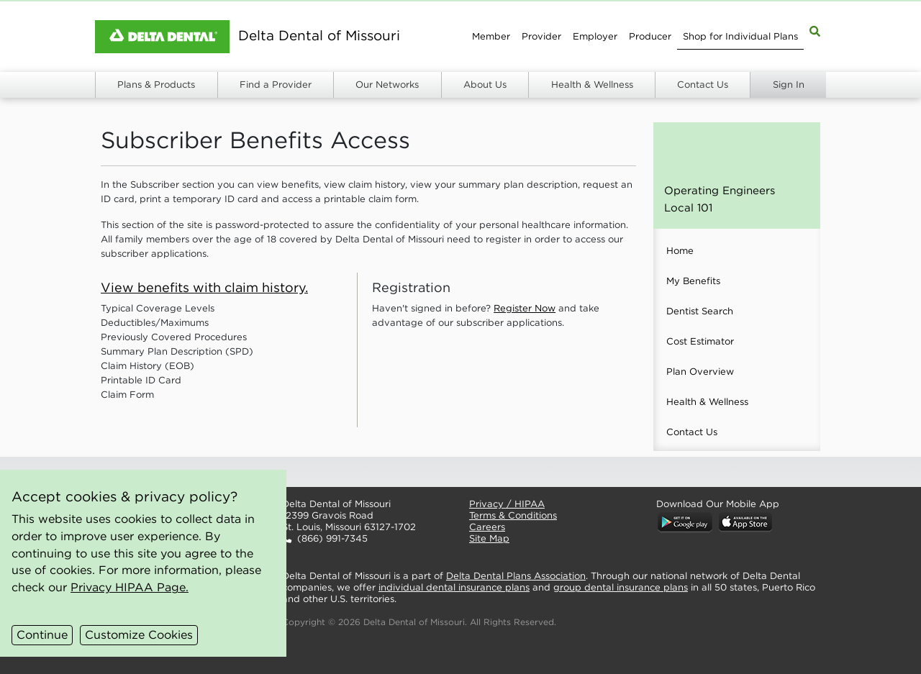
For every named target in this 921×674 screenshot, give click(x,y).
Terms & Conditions (513, 515)
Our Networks (387, 84)
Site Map (489, 538)
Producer (650, 36)
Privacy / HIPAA (507, 504)
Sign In (788, 84)
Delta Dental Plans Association (516, 576)
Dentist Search (699, 311)
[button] (364, 471)
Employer (595, 36)
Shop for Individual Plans (740, 36)
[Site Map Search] (815, 30)
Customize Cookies (139, 634)
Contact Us (702, 84)
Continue (42, 634)
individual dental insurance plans (454, 587)
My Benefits (693, 281)
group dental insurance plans (620, 587)
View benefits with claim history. (204, 287)
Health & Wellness (592, 84)
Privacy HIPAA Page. (130, 587)
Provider (541, 36)
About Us (485, 84)
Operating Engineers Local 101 (719, 198)
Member (491, 36)
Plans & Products (156, 84)
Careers (487, 527)
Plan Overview (700, 371)
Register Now (524, 308)
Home (680, 251)
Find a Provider (276, 84)
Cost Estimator (700, 341)
